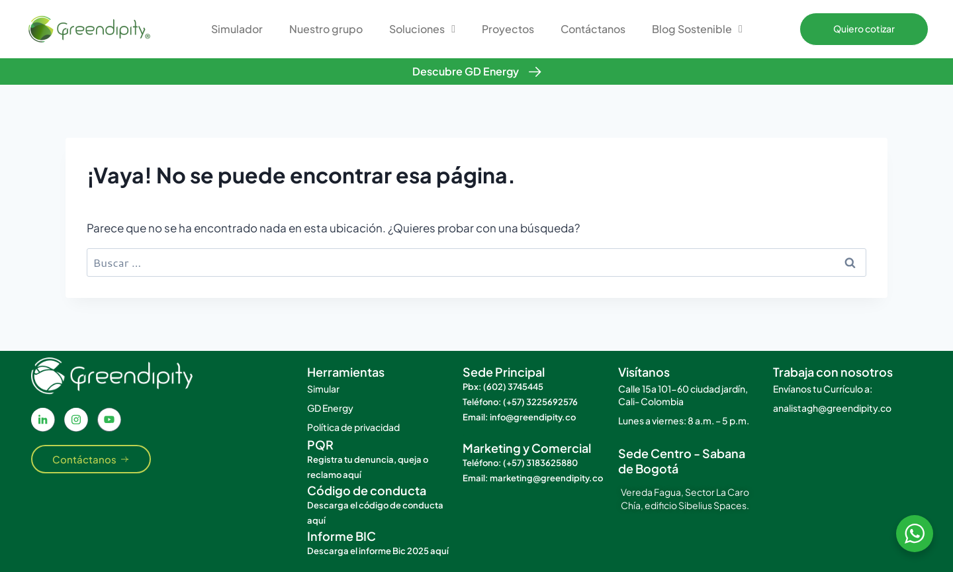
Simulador (237, 29)
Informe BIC (341, 536)
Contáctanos (593, 29)
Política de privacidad (353, 427)
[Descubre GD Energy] (535, 72)
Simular (323, 389)
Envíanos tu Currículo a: (822, 389)
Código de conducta (366, 490)
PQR (320, 444)
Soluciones (422, 29)
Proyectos (508, 29)
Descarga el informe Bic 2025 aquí (378, 551)
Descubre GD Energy (465, 71)
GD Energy (330, 408)
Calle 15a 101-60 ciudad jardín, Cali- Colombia (683, 395)
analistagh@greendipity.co (832, 408)
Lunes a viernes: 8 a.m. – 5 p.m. (683, 420)
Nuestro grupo (326, 29)
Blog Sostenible (697, 29)
